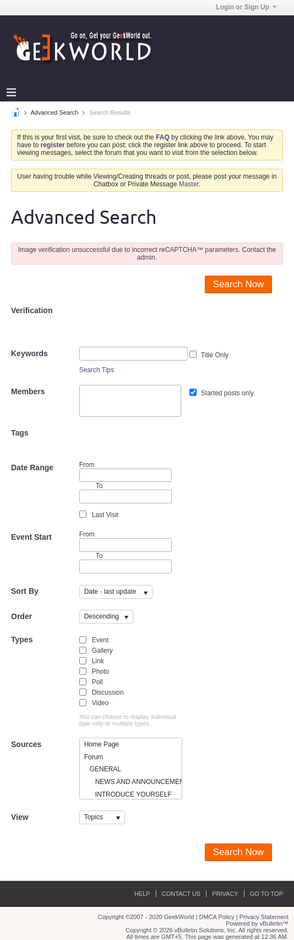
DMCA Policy (217, 917)
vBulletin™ (273, 923)
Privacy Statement (263, 917)
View (20, 817)
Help (142, 893)
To (99, 556)
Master (189, 184)
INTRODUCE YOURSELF (128, 794)
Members (28, 391)
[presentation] (163, 325)
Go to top (266, 893)
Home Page (101, 744)
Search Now (238, 284)
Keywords (29, 353)
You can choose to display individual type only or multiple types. (127, 720)
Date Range (32, 467)
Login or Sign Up (246, 7)
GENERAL (102, 769)
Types (21, 639)
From (125, 471)
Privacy (225, 893)
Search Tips (96, 370)
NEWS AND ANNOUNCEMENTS (133, 782)
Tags (20, 432)
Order (21, 616)
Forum (94, 757)
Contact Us (181, 893)
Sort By (25, 591)
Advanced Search (54, 112)
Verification (31, 310)
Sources (26, 744)
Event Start (31, 537)
